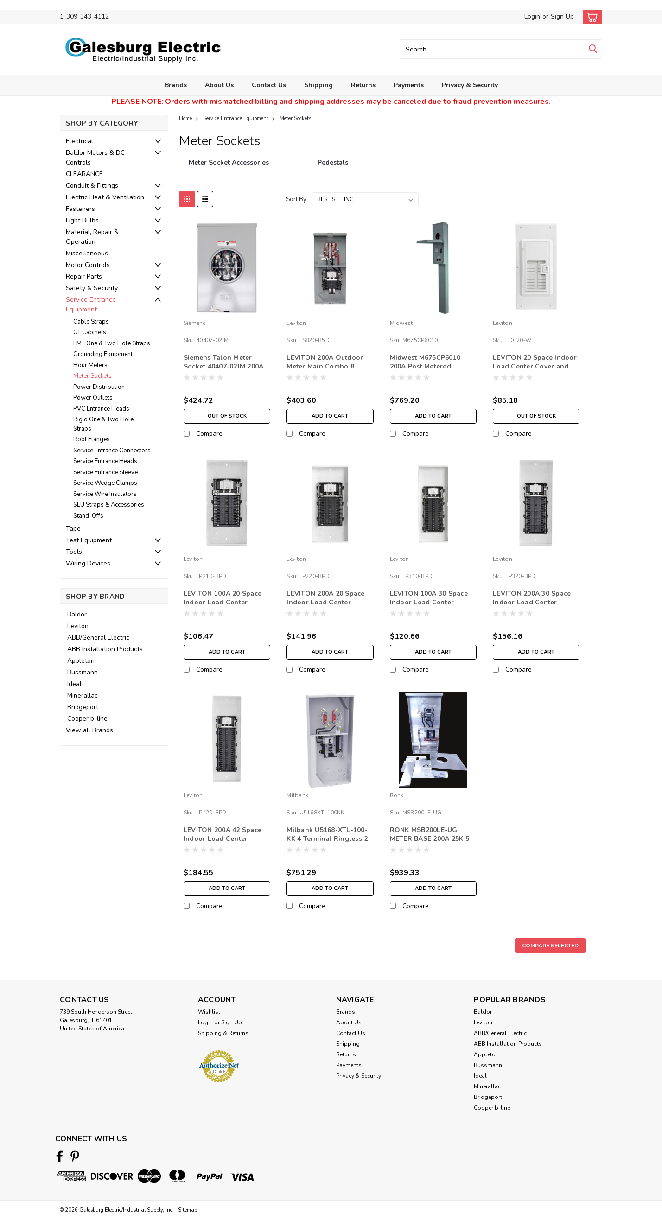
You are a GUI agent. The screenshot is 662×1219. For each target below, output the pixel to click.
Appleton (81, 660)
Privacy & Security (470, 85)
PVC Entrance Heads (101, 409)
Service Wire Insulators (105, 494)
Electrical (79, 141)
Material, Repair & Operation (92, 237)
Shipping (318, 85)
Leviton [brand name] (296, 323)
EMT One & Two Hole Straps (111, 343)
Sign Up (562, 16)
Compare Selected (550, 945)
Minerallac (82, 695)
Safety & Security (92, 288)
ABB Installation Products (105, 649)
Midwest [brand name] (401, 323)
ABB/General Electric (98, 637)
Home (185, 118)
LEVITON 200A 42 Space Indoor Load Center (222, 834)
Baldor (77, 614)
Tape (73, 528)
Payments (409, 85)
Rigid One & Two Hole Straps (103, 424)
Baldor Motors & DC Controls (95, 157)
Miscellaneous (87, 253)
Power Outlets (93, 398)
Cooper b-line (87, 718)
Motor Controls (88, 264)
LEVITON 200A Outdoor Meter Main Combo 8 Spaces (324, 366)
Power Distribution (99, 387)
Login (532, 16)
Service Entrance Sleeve (105, 472)
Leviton (78, 626)
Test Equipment (89, 540)
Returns (363, 85)
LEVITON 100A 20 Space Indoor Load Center (222, 598)
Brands (176, 85)
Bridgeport (82, 707)
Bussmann (82, 672)
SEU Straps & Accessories (108, 505)
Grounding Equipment (103, 354)
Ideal (74, 683)
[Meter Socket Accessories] (228, 167)
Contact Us (269, 85)
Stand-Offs (88, 516)
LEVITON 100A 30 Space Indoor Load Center (429, 598)
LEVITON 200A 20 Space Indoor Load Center (325, 598)
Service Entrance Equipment (91, 304)
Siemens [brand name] (195, 323)
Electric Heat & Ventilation (105, 197)
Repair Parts (84, 276)
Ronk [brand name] (397, 795)
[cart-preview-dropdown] (590, 17)
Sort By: (297, 199)
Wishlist (209, 1012)
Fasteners (80, 208)
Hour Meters (90, 365)
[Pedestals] (332, 167)
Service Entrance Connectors (112, 450)
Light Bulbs (82, 220)
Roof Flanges (91, 439)
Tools (74, 551)
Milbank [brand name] (297, 795)
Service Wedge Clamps (105, 483)
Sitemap (187, 1209)
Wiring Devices (88, 563)
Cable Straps (91, 321)
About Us (219, 85)
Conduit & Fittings (92, 185)
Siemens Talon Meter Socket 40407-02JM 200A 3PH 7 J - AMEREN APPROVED (224, 370)
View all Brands (89, 730)
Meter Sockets (92, 376)
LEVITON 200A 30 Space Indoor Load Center (532, 598)
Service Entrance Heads (105, 461)
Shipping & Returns (223, 1033)
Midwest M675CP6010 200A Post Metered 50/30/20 (425, 366)
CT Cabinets (89, 332)
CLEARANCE (84, 174)
